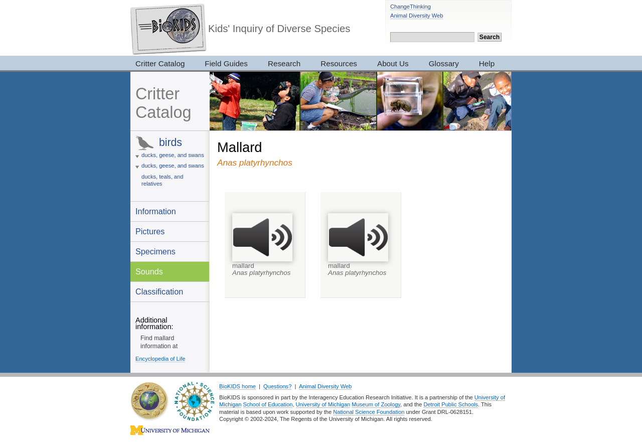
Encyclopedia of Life (160, 359)
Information (155, 211)
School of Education (268, 404)
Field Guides (226, 63)
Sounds (149, 271)
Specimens (155, 251)
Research (284, 63)
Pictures (150, 231)
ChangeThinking (410, 7)
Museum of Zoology (376, 404)
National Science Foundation (368, 412)
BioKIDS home (237, 386)
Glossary (444, 63)
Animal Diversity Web (416, 16)
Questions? (277, 386)
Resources (338, 63)
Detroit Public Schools (450, 404)
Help (487, 63)
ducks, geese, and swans (172, 155)
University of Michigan (323, 404)
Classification (159, 291)
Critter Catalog (160, 63)
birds (170, 142)
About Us (393, 63)
